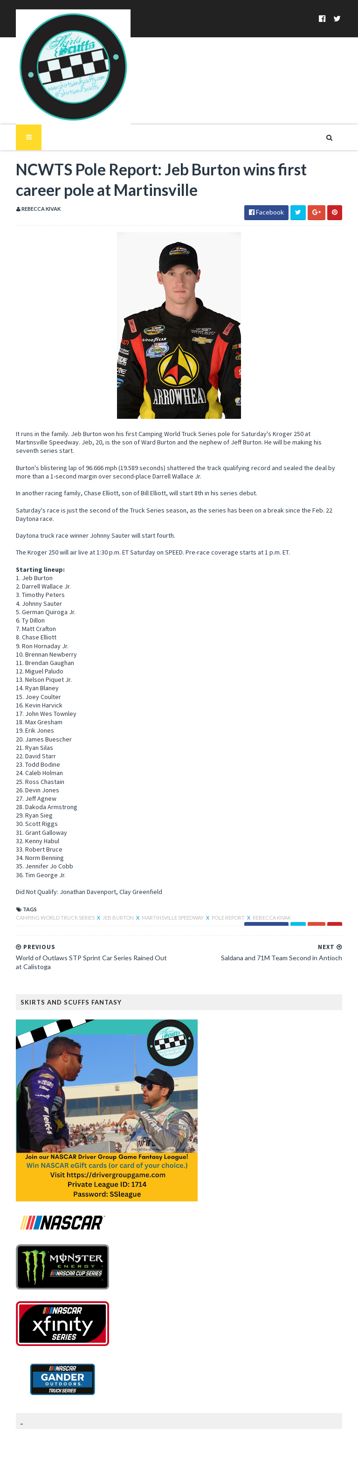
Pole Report (217, 889)
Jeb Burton (107, 889)
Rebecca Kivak (260, 889)
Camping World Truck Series (44, 889)
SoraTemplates (59, 1450)
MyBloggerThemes (156, 1450)
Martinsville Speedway (162, 889)
